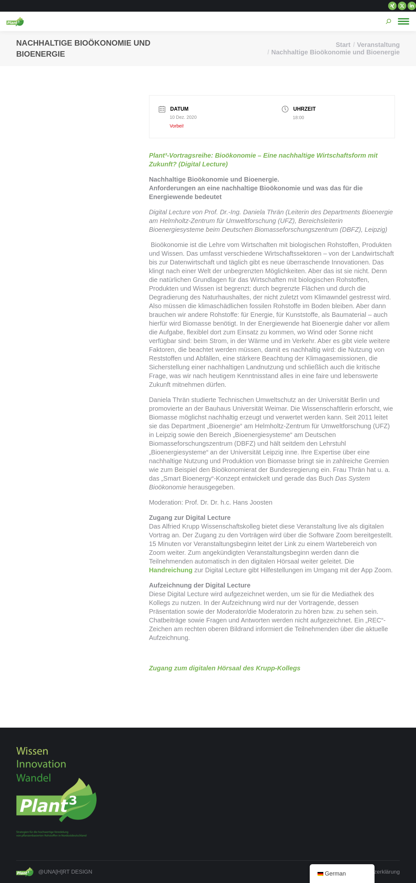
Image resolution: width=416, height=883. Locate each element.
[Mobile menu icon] (404, 21)
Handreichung (170, 570)
